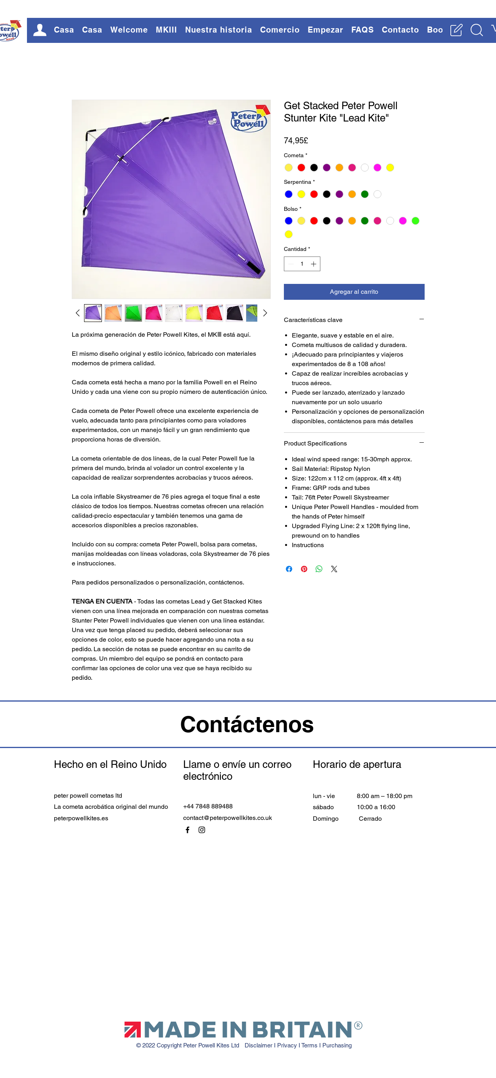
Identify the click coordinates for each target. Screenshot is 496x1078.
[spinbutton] (302, 264)
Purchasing (337, 1045)
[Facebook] (187, 829)
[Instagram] (201, 829)
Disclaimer (259, 1045)
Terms (310, 1045)
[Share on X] (334, 569)
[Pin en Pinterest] (304, 569)
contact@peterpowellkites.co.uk (227, 818)
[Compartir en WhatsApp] (319, 569)
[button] (129, 30)
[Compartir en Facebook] (289, 569)
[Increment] (314, 264)
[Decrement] (290, 264)
